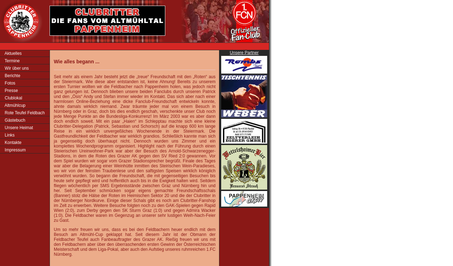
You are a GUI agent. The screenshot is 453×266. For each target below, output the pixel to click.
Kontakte (13, 142)
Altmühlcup (14, 105)
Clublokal (13, 98)
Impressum (15, 150)
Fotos (9, 83)
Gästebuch (14, 120)
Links (9, 135)
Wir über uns (16, 68)
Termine (12, 60)
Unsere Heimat (18, 127)
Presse (11, 90)
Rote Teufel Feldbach (24, 112)
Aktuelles (13, 53)
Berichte (12, 75)
